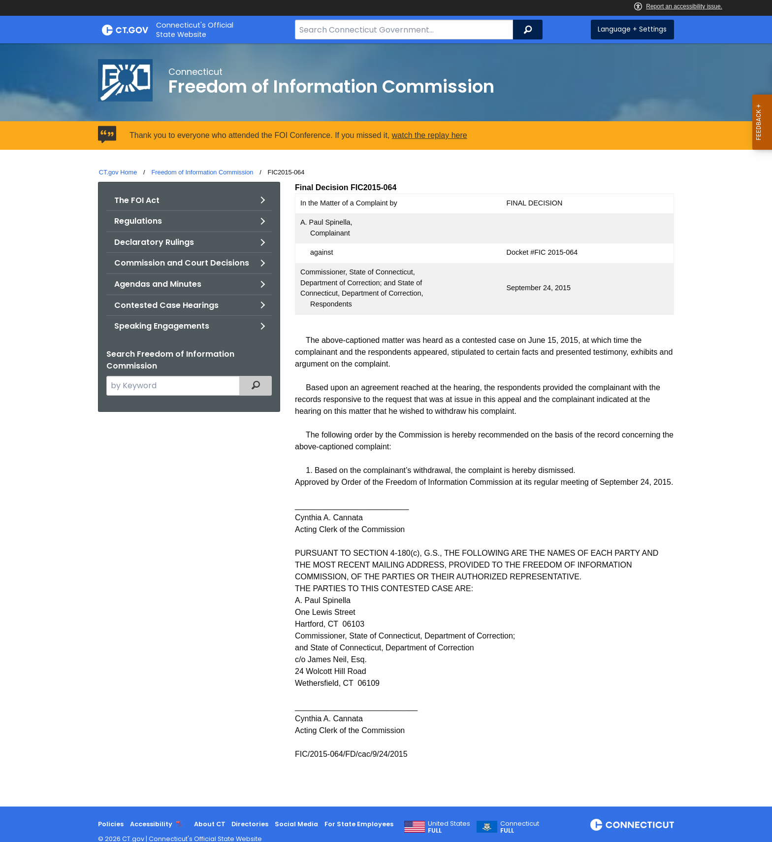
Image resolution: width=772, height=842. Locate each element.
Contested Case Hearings (166, 305)
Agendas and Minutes (157, 284)
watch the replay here (429, 135)
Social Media (296, 824)
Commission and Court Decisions (181, 263)
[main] (386, 425)
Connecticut (519, 827)
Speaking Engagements (161, 326)
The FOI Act (137, 200)
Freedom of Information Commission (202, 172)
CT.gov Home (118, 172)
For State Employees (358, 824)
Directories (249, 824)
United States (449, 827)
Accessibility (151, 824)
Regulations (138, 221)
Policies (111, 824)
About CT (209, 824)
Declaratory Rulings (154, 242)
